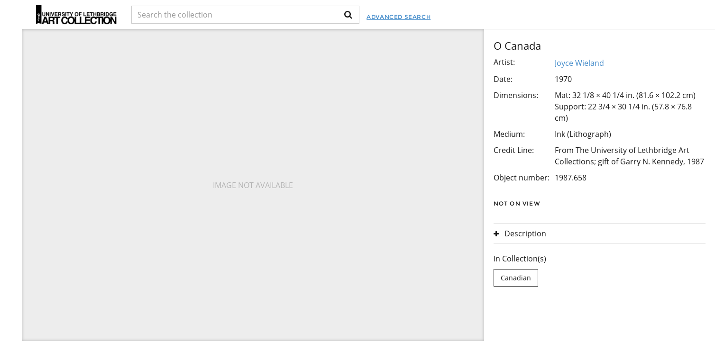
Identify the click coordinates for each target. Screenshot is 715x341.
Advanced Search (399, 16)
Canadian (516, 277)
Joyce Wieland (579, 63)
